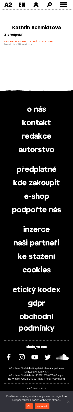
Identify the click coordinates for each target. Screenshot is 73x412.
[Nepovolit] (68, 402)
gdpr (36, 303)
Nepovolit (42, 406)
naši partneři (36, 243)
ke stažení (36, 256)
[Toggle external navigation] (64, 5)
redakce (36, 136)
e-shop (36, 196)
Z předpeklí (13, 35)
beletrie (9, 44)
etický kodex (37, 290)
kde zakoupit (36, 183)
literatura (25, 44)
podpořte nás (36, 210)
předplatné (36, 169)
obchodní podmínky (37, 322)
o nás (36, 109)
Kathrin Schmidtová (21, 41)
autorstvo (36, 150)
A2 (8, 4)
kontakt (36, 123)
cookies (36, 270)
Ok (29, 406)
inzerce (36, 230)
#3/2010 (49, 41)
